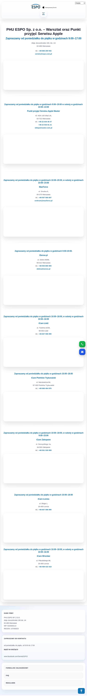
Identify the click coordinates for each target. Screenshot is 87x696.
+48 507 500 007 (45, 197)
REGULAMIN (10, 683)
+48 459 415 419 (45, 567)
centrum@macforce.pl (43, 201)
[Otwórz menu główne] (43, 14)
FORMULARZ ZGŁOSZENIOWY (17, 668)
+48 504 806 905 (45, 266)
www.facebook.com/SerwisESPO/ (16, 656)
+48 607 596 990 (45, 334)
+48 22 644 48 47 (45, 122)
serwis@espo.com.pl (43, 54)
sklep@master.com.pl (43, 128)
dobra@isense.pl (43, 269)
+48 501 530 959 (45, 450)
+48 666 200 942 (45, 51)
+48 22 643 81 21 (45, 125)
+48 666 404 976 (45, 388)
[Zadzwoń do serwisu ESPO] (82, 344)
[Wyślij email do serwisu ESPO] (82, 352)
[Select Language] (80, 3)
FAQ (7, 675)
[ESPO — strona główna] (43, 6)
